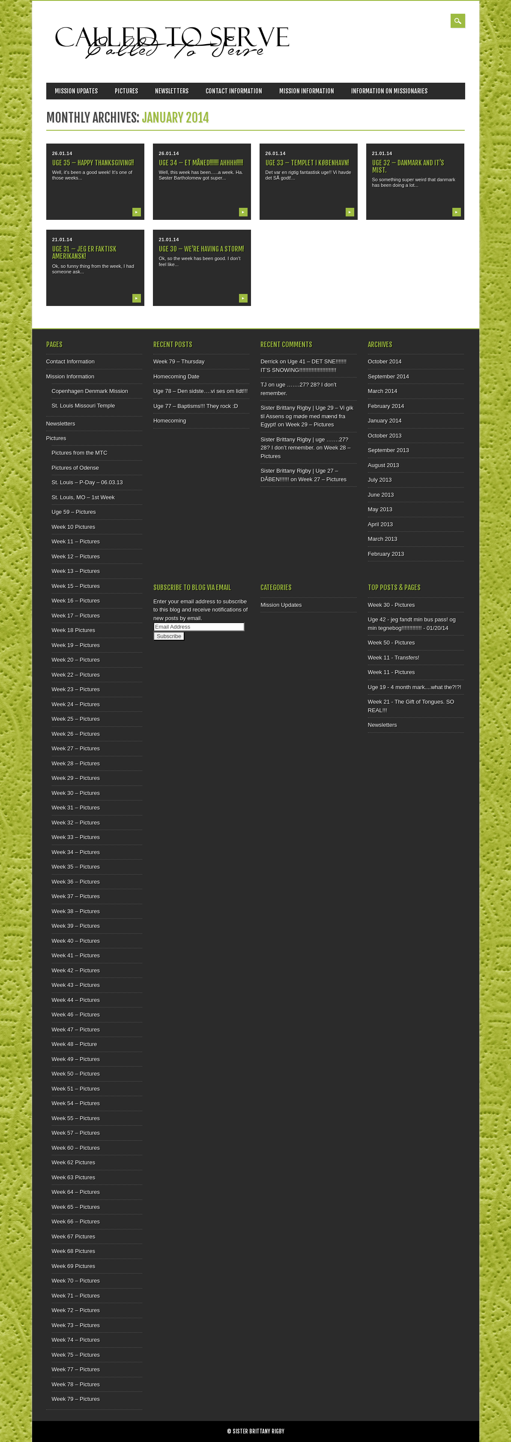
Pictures (126, 91)
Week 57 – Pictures (76, 1133)
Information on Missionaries (389, 91)
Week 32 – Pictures (76, 822)
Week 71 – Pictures (76, 1295)
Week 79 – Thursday (178, 361)
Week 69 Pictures (74, 1266)
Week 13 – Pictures (76, 571)
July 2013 (380, 480)
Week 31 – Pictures (76, 807)
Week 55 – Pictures (76, 1118)
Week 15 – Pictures (76, 586)
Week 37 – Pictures (76, 896)
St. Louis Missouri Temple (83, 405)
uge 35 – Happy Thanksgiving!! (93, 163)
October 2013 (385, 435)
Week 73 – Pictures (76, 1325)
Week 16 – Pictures (76, 600)
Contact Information (234, 91)
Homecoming (169, 420)
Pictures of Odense (75, 468)
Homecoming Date (176, 376)
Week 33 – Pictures (76, 837)
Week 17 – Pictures (76, 615)
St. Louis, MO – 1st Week (83, 497)
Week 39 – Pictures (76, 926)
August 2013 (383, 465)
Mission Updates (76, 91)
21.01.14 (382, 153)
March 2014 (382, 391)
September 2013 (388, 450)
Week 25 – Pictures (76, 719)
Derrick (269, 361)
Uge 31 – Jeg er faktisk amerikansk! (84, 253)
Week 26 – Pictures (76, 734)
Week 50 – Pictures (76, 1073)
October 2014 (385, 361)
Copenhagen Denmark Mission (90, 391)
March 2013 (382, 539)
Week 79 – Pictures (76, 1399)
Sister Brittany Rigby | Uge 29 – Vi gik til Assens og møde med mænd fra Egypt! (306, 416)
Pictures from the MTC (80, 453)
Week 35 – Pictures (76, 866)
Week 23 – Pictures (76, 689)
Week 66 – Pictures (76, 1221)
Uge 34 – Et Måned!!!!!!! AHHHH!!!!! (201, 163)
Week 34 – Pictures (76, 852)
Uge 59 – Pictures (74, 512)
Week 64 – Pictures (76, 1192)
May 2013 (380, 509)
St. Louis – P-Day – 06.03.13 (87, 482)
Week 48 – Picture (74, 1044)
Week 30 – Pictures (76, 793)
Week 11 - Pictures (391, 672)
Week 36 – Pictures (76, 881)
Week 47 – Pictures (76, 1029)
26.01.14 (62, 153)
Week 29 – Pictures (76, 778)
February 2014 (386, 406)
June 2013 (381, 495)
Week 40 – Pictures (76, 941)
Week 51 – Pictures (76, 1088)
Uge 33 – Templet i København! (307, 163)
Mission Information (306, 91)
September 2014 (388, 376)
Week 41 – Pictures (76, 955)
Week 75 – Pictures (76, 1355)
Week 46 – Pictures (76, 1014)
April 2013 (380, 524)
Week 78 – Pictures (76, 1384)
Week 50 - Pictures (391, 642)
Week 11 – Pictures (76, 541)
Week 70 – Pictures (76, 1280)
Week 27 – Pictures (76, 748)
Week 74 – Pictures (76, 1340)
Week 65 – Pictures (76, 1207)
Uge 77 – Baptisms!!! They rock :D (195, 406)
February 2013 (386, 554)
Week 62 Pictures (74, 1162)
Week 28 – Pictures (76, 763)
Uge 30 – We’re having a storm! (201, 249)
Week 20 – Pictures (76, 660)
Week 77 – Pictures (76, 1369)
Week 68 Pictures (74, 1251)
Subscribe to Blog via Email (192, 587)
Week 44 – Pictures (76, 1000)
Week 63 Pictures (74, 1177)
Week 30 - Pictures (391, 605)
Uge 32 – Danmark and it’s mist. (408, 166)
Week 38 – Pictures (76, 911)
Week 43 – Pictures (76, 985)
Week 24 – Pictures (76, 704)
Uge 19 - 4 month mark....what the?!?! (414, 687)
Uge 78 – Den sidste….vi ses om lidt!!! (200, 391)
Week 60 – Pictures (76, 1148)
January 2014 (385, 420)
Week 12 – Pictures (76, 556)
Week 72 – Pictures (76, 1310)
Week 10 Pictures (74, 527)
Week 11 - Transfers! (393, 657)
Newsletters (171, 91)
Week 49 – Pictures (76, 1059)
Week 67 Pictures (74, 1236)
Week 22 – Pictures (76, 675)
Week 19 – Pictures (76, 645)
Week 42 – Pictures (76, 970)
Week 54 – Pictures (76, 1103)
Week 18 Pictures (74, 630)
